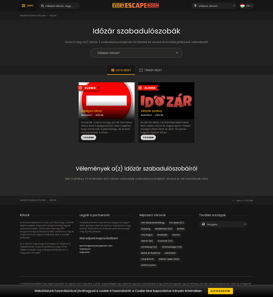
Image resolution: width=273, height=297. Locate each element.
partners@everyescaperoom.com (96, 245)
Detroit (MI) (147, 240)
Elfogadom (220, 291)
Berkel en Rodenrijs (150, 253)
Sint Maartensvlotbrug (152, 222)
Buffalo (180, 228)
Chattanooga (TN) (172, 247)
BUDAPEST (86, 115)
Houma (176, 234)
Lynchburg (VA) (149, 247)
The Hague (146, 234)
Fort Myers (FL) (176, 222)
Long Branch (147, 259)
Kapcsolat (85, 252)
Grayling (145, 228)
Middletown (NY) (163, 228)
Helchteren (170, 253)
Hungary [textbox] (212, 224)
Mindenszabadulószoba (33, 15)
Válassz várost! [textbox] (208, 6)
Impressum (85, 249)
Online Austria (148, 265)
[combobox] (214, 6)
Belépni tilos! (91, 111)
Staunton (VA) (165, 240)
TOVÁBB (88, 137)
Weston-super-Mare (169, 259)
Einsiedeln (162, 234)
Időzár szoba (151, 111)
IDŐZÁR (100, 115)
